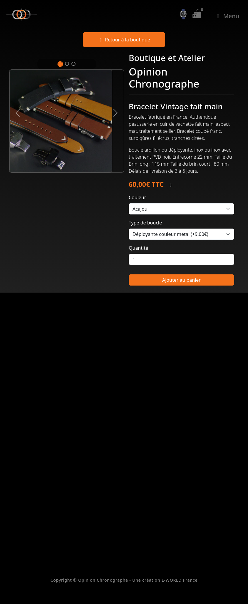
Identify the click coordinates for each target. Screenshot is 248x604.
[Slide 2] (67, 64)
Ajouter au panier (181, 280)
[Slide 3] (73, 64)
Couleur (137, 197)
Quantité (138, 248)
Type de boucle (145, 222)
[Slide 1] (60, 64)
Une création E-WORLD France (164, 580)
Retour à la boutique (124, 39)
